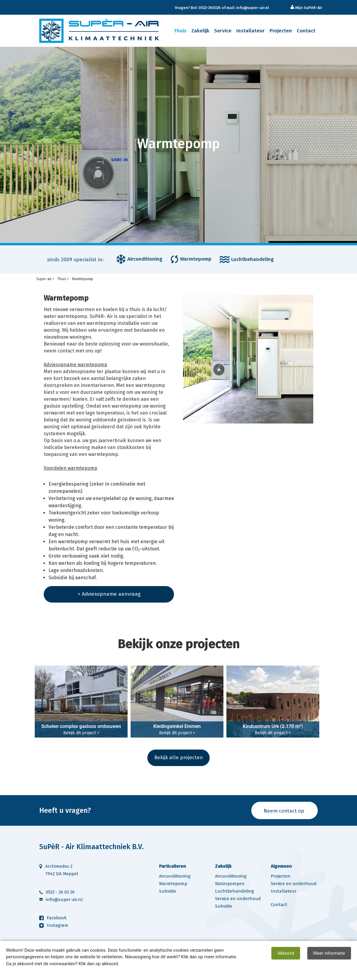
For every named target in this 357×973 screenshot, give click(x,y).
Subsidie (167, 891)
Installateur (250, 31)
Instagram (57, 925)
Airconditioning (174, 876)
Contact (306, 31)
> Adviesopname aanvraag (109, 594)
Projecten (281, 31)
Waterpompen (230, 884)
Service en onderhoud (238, 899)
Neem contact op (283, 811)
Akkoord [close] (285, 953)
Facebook (56, 918)
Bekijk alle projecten (178, 757)
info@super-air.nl (64, 900)
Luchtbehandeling (234, 891)
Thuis (180, 31)
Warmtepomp (173, 884)
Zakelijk (200, 31)
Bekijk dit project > (81, 732)
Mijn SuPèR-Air (308, 7)
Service (223, 31)
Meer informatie (329, 953)
